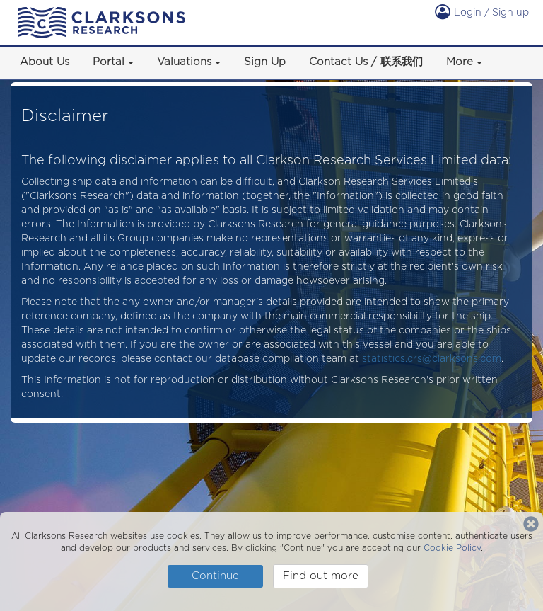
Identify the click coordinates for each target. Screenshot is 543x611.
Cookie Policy (452, 547)
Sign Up (265, 61)
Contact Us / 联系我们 (366, 61)
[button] (137, 62)
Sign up (510, 12)
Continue (215, 575)
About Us (44, 61)
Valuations (184, 61)
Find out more (320, 575)
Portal (108, 61)
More (459, 61)
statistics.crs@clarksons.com (431, 358)
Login (459, 12)
